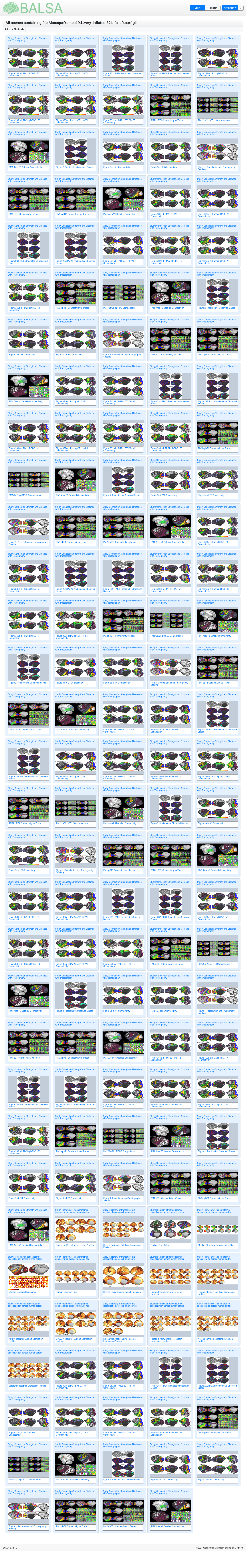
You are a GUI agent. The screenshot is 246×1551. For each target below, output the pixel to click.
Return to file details (14, 29)
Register (213, 8)
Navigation (229, 8)
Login (197, 8)
